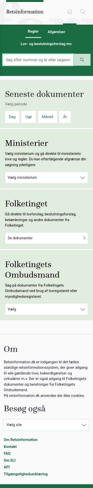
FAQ (7, 453)
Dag (12, 117)
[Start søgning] (82, 60)
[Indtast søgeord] (38, 60)
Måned (47, 117)
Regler (33, 31)
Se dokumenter (46, 238)
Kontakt (10, 446)
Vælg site (14, 425)
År (65, 117)
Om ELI (10, 460)
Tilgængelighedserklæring (26, 474)
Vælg (12, 309)
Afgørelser (56, 32)
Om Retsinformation (20, 439)
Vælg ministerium (22, 177)
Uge (28, 117)
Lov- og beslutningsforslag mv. (46, 44)
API (7, 467)
